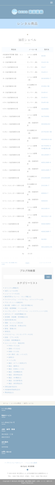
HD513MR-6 (46, 162)
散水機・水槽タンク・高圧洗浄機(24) (19, 305)
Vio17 (43, 67)
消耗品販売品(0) (11, 387)
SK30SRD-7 (46, 78)
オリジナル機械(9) (12, 288)
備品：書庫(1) (14, 366)
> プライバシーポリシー (14, 463)
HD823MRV (45, 224)
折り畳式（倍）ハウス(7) (18, 354)
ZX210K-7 (45, 185)
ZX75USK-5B (46, 132)
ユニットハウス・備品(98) (15, 343)
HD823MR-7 (46, 231)
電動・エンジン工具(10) (14, 323)
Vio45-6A (45, 102)
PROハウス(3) (14, 346)
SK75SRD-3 (46, 146)
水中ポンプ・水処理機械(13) (15, 314)
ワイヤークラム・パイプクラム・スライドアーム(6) (24, 299)
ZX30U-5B (45, 86)
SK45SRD (45, 109)
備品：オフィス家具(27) (18, 363)
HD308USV (45, 124)
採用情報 (5, 447)
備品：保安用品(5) (15, 383)
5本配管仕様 (45, 148)
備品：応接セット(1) (16, 369)
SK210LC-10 (46, 216)
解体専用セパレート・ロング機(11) (18, 296)
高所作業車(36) (10, 320)
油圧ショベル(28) (11, 291)
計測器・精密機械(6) (12, 340)
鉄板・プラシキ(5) (12, 337)
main (27, 263)
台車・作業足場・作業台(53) (15, 326)
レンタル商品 (16, 403)
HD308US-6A (46, 139)
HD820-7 (44, 193)
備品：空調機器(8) (15, 372)
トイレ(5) (12, 360)
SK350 (44, 239)
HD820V (44, 201)
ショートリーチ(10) (12, 294)
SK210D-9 (45, 208)
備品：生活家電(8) (15, 380)
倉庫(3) (11, 357)
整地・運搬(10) (10, 328)
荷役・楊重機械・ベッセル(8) (16, 308)
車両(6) (7, 331)
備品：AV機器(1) (15, 377)
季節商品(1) (9, 392)
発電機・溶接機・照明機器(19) (16, 317)
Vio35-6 (44, 97)
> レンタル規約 (31, 463)
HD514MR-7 (46, 170)
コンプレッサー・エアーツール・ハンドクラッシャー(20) (26, 311)
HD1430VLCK (46, 247)
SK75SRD (45, 116)
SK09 (43, 56)
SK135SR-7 (46, 155)
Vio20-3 (44, 72)
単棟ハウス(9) (14, 351)
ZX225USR (45, 178)
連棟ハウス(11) (14, 348)
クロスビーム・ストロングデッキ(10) (19, 334)
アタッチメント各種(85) (14, 302)
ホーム (5, 403)
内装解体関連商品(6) (12, 389)
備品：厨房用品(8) (15, 375)
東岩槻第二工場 (7, 434)
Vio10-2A (45, 62)
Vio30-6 (44, 92)
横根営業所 (6, 437)
